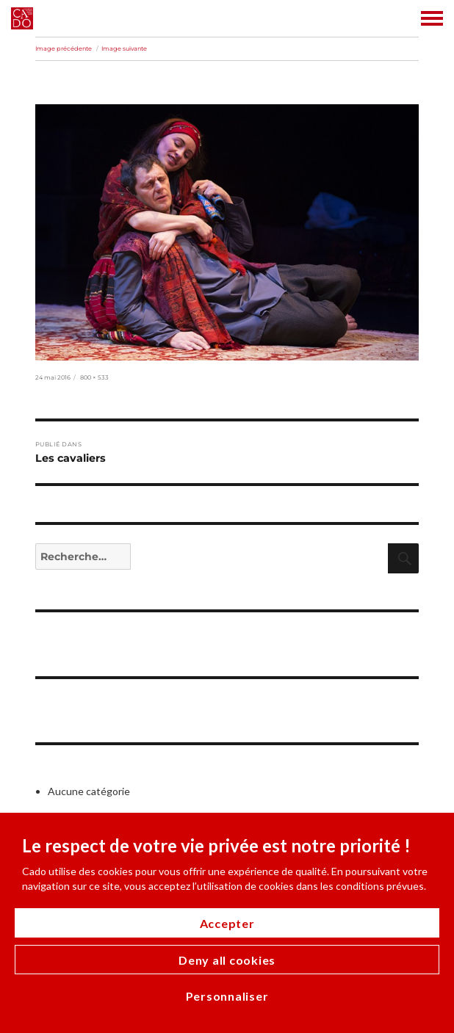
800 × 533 (94, 377)
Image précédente (63, 48)
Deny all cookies (227, 960)
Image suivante (124, 48)
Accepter (227, 923)
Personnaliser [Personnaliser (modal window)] (227, 996)
